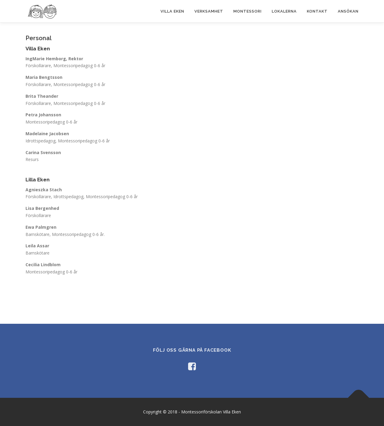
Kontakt (317, 11)
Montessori (247, 11)
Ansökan (348, 11)
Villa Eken (172, 11)
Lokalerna (284, 11)
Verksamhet (208, 11)
